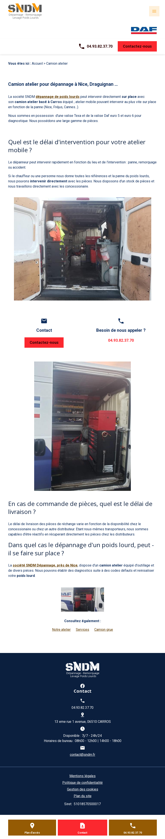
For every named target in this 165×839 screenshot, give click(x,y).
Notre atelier (61, 630)
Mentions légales (82, 776)
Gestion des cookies (82, 789)
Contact (82, 832)
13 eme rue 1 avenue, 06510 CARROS (82, 722)
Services (82, 630)
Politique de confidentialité (82, 783)
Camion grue (103, 630)
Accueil (37, 63)
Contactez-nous (137, 46)
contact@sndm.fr (82, 755)
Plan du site (83, 796)
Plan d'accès (32, 832)
